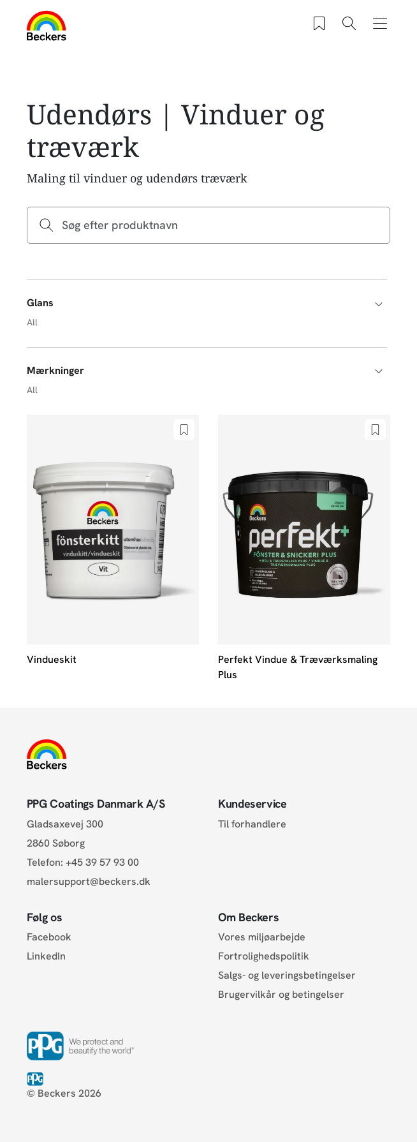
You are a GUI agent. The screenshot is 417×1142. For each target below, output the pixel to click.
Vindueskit (52, 659)
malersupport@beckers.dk (88, 881)
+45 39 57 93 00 (102, 862)
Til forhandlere (252, 824)
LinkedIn (46, 956)
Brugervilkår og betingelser (281, 994)
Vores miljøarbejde (261, 937)
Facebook (49, 937)
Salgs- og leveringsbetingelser (287, 975)
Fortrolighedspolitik (263, 956)
